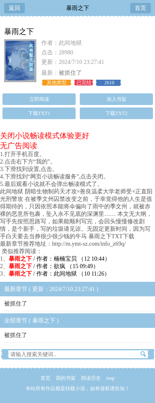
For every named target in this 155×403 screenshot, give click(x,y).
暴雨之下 (77, 8)
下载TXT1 (39, 113)
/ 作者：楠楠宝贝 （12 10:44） (59, 259)
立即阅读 (39, 99)
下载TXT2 (116, 113)
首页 (140, 8)
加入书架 (116, 99)
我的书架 (66, 378)
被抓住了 (70, 73)
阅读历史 (91, 378)
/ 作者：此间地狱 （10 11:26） (59, 274)
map (110, 378)
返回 (14, 8)
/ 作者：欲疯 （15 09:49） (54, 266)
